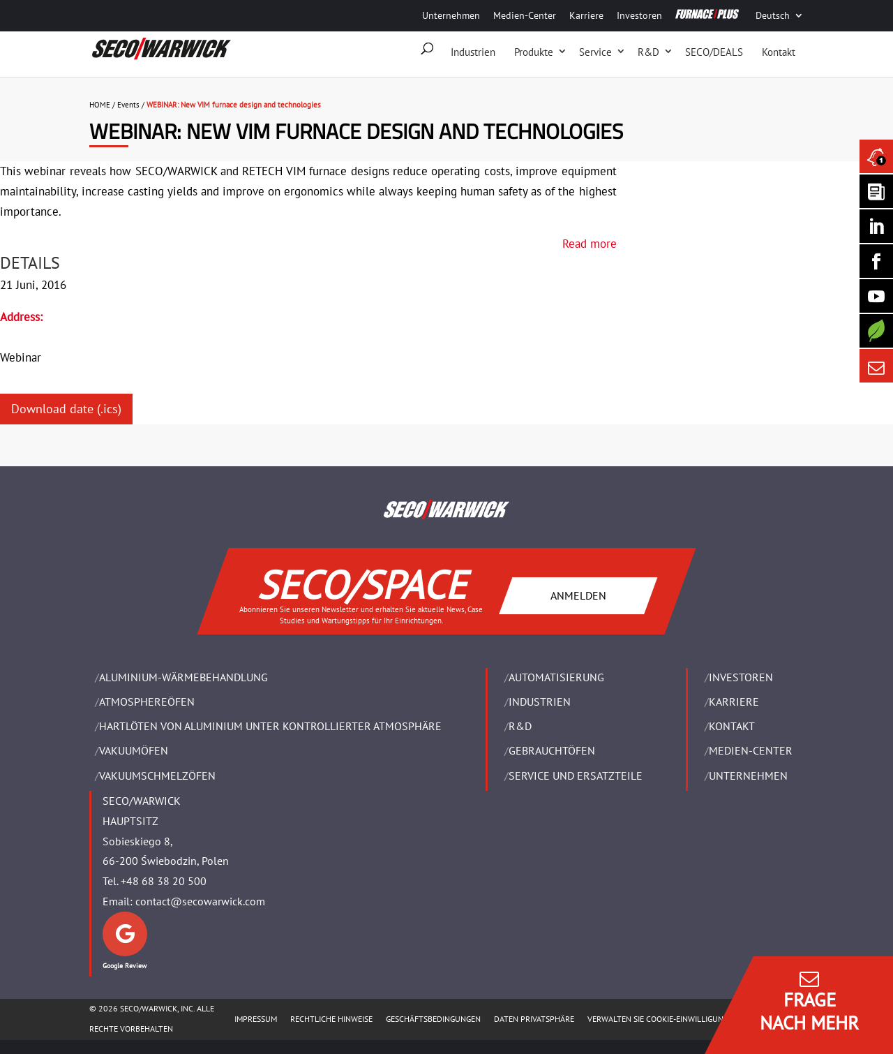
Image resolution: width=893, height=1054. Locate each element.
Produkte (533, 52)
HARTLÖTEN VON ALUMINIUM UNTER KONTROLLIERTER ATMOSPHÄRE (270, 726)
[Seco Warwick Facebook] (876, 261)
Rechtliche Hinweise (331, 1019)
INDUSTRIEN (540, 701)
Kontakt (778, 52)
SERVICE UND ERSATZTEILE (576, 775)
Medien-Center (524, 15)
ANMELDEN (578, 595)
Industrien (473, 52)
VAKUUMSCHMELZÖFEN (157, 775)
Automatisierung (556, 677)
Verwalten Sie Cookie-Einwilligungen (662, 1019)
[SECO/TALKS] (876, 296)
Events (128, 105)
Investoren (639, 15)
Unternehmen (451, 15)
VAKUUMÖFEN (133, 750)
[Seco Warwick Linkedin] (876, 226)
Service (595, 52)
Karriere (586, 15)
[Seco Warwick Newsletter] (876, 191)
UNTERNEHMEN (748, 775)
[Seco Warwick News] (876, 156)
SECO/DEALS (714, 52)
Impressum (255, 1019)
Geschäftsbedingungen (433, 1019)
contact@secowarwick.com (200, 901)
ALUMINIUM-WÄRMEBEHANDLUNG (183, 677)
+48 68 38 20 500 (164, 881)
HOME (99, 105)
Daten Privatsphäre (534, 1019)
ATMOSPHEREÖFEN (147, 701)
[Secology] (876, 331)
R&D (648, 52)
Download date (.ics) (66, 409)
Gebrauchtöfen (552, 750)
